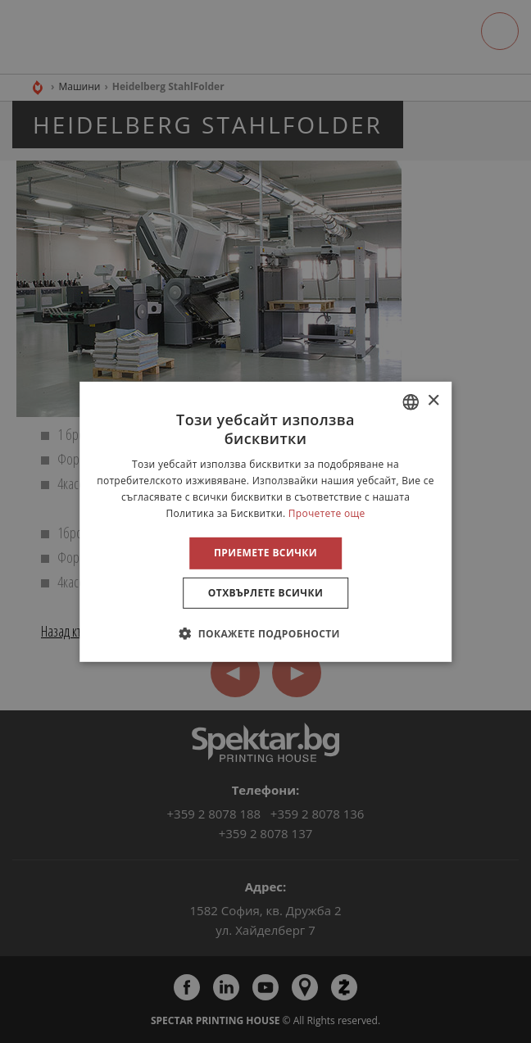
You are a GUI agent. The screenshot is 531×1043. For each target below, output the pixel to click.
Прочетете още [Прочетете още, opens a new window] (326, 512)
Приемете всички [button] (265, 553)
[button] (265, 633)
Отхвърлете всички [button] (265, 593)
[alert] (265, 521)
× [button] (433, 401)
